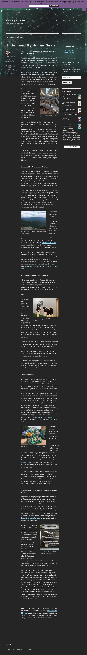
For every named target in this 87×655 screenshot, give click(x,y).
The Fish (64, 118)
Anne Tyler (67, 98)
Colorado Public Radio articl (43, 417)
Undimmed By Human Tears (31, 45)
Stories (58, 21)
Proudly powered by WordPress (24, 649)
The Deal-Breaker (68, 50)
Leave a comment (11, 73)
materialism (9, 67)
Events (71, 21)
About (52, 21)
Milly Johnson (68, 105)
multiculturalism (10, 69)
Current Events (10, 61)
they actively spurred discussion (31, 518)
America (8, 63)
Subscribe (67, 82)
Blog (64, 21)
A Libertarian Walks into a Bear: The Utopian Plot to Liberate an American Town (69, 111)
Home (45, 21)
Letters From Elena (67, 125)
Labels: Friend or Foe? (70, 52)
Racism (8, 71)
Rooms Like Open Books (70, 54)
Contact (78, 21)
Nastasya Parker (16, 20)
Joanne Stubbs (68, 120)
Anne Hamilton (68, 127)
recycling (12, 71)
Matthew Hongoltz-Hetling (71, 114)
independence (10, 65)
